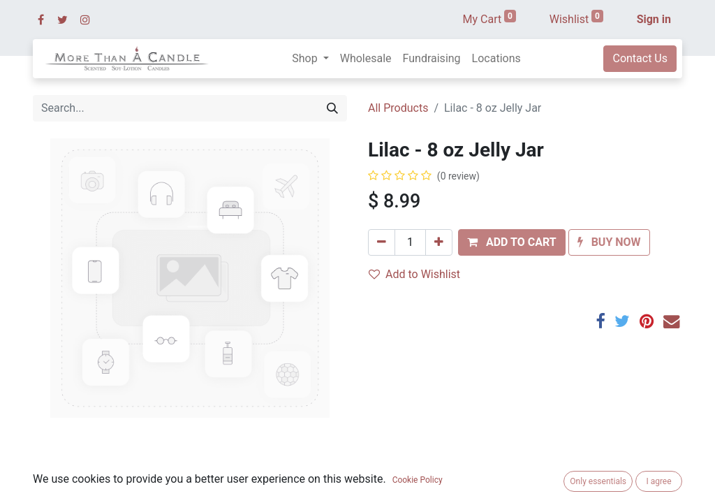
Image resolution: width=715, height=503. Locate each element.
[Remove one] (381, 242)
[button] (512, 242)
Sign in (654, 19)
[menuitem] (365, 59)
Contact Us (640, 58)
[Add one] (438, 242)
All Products (398, 108)
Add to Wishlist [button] (414, 274)
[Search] (332, 108)
